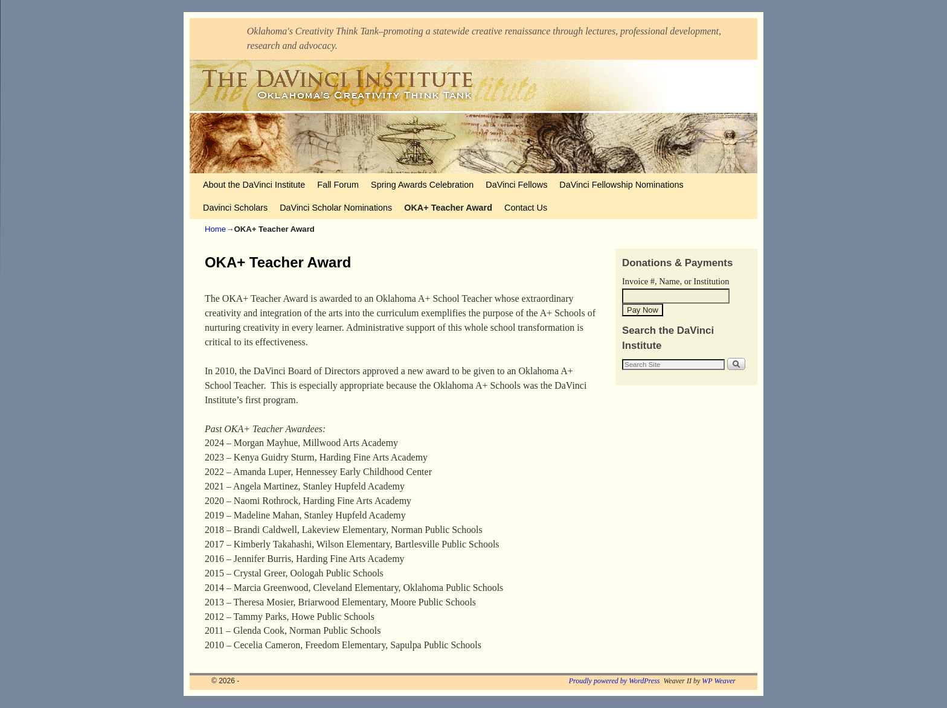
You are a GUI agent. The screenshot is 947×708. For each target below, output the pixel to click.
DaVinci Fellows (516, 185)
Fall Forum (338, 185)
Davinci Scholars (235, 207)
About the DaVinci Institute (254, 185)
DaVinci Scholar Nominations (336, 207)
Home (215, 229)
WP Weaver (719, 681)
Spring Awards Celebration (422, 185)
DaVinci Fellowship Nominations (621, 185)
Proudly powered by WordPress (614, 681)
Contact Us (525, 207)
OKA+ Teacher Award (448, 207)
